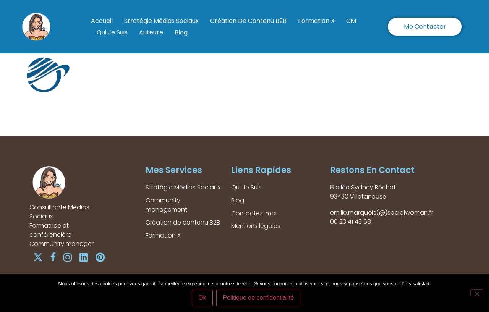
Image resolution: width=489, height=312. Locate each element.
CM (351, 20)
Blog (181, 32)
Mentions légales (256, 226)
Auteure (151, 32)
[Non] (476, 292)
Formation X (316, 20)
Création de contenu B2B (248, 20)
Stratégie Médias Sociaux (161, 20)
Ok (202, 298)
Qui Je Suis (112, 32)
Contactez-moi (254, 213)
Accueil (102, 20)
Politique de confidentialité (258, 298)
